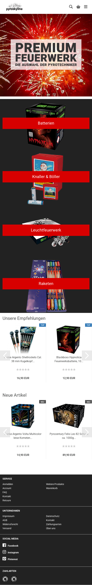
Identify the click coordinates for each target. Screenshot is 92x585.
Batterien (46, 123)
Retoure (7, 500)
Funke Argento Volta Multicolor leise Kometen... (23, 435)
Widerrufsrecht (10, 524)
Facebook (10, 545)
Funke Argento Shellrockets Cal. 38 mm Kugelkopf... (23, 359)
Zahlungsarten (53, 524)
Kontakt (7, 496)
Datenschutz (52, 516)
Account (7, 488)
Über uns (50, 528)
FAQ (5, 492)
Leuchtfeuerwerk (46, 230)
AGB (5, 520)
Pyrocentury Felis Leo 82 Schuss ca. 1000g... (69, 435)
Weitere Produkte (55, 484)
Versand (7, 528)
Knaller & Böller (46, 176)
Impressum (8, 516)
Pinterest (10, 559)
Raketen (46, 283)
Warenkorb (52, 488)
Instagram (11, 552)
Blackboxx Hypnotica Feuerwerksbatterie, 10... (69, 359)
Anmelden (8, 484)
